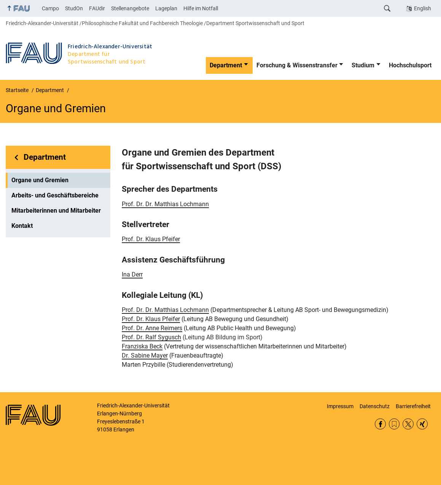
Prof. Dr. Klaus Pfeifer (151, 239)
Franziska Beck (142, 346)
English (422, 8)
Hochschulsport (410, 65)
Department (226, 65)
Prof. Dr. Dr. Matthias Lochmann (165, 204)
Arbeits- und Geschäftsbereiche (55, 195)
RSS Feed (394, 423)
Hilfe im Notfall (200, 8)
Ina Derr (132, 274)
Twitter (408, 423)
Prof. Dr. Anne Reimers (152, 328)
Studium (363, 65)
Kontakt (22, 225)
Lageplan (166, 8)
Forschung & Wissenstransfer (297, 65)
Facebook (380, 423)
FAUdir (97, 8)
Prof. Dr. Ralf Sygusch (151, 337)
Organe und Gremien (39, 180)
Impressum (340, 406)
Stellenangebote (130, 8)
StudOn (74, 8)
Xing (422, 423)
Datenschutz (375, 406)
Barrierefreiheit (413, 406)
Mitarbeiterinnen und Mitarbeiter (56, 210)
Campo (50, 8)
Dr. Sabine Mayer (145, 355)
